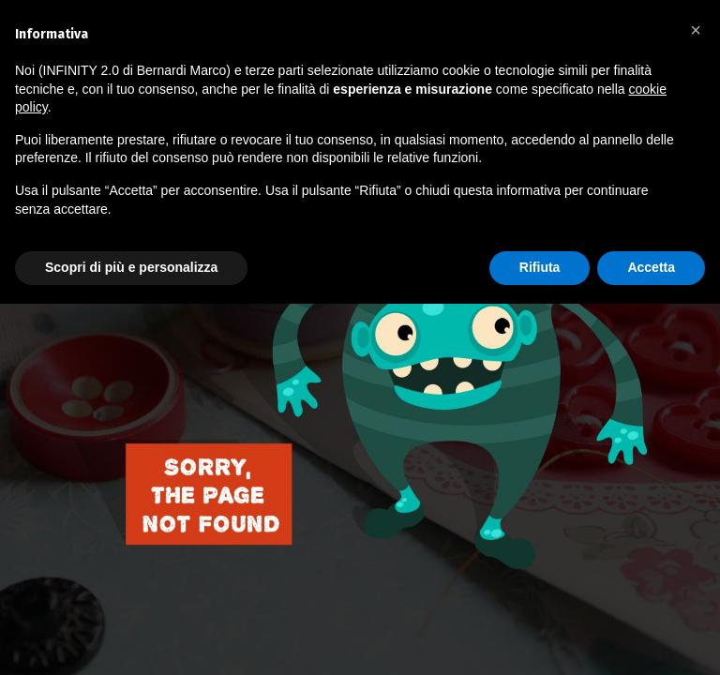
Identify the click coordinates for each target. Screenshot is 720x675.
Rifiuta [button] (540, 267)
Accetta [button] (651, 267)
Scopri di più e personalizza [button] (131, 267)
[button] (696, 30)
